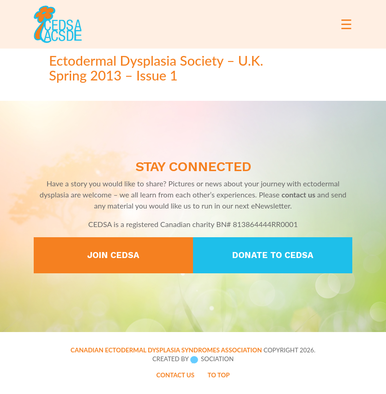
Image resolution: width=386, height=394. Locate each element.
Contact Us (176, 375)
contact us (298, 194)
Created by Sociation (193, 359)
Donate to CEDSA (273, 255)
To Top (218, 375)
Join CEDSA (113, 255)
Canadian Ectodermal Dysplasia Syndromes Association (166, 350)
